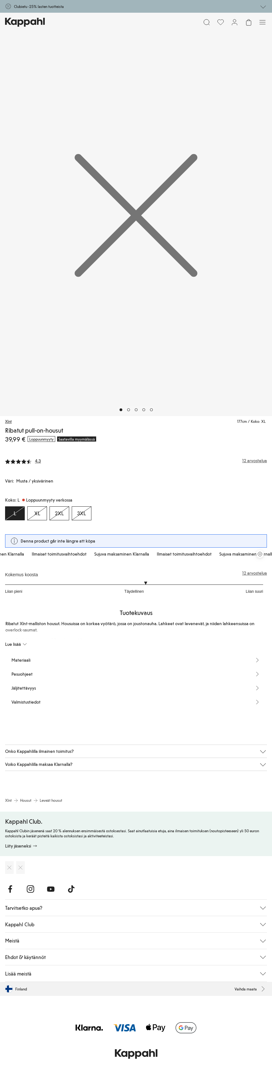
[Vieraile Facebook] (10, 889)
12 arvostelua (254, 573)
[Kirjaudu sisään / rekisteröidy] (235, 22)
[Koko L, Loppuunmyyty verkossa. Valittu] (15, 513)
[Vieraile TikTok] (71, 889)
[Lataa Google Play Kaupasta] (20, 867)
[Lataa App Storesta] (9, 867)
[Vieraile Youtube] (51, 889)
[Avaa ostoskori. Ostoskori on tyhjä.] (248, 22)
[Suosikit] (221, 22)
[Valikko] (262, 22)
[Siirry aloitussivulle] (25, 22)
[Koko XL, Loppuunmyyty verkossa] (37, 513)
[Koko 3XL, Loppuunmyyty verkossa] (81, 513)
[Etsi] (207, 22)
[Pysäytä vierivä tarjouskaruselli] (260, 554)
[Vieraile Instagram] (30, 889)
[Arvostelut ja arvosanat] (136, 460)
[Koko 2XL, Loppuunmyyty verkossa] (59, 513)
